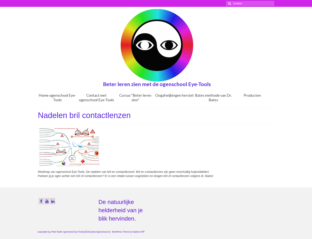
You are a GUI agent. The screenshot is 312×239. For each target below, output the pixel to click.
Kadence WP (138, 232)
